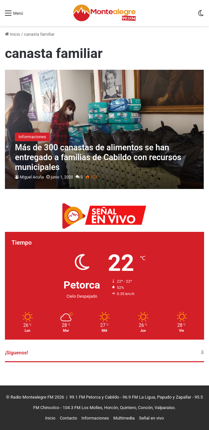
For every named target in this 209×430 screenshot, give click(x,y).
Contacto (68, 418)
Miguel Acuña (32, 177)
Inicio (12, 34)
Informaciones (95, 418)
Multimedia (124, 418)
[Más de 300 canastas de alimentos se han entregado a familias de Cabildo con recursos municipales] (104, 129)
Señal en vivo (151, 418)
